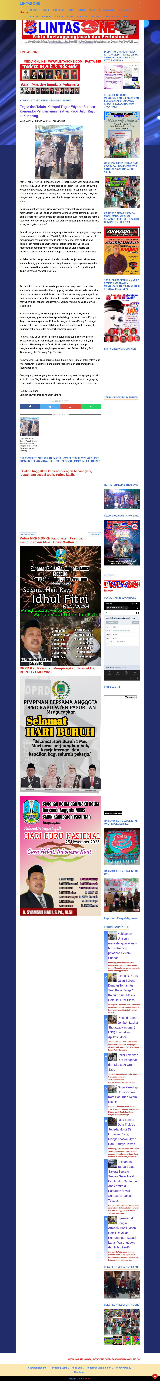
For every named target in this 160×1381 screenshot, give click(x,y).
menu (125, 16)
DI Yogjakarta (106, 10)
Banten (34, 16)
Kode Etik (77, 1367)
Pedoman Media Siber (99, 1367)
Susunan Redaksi (36, 1367)
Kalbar (59, 16)
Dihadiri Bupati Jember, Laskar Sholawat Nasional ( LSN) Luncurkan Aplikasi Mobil (123, 1027)
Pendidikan (112, 16)
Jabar (92, 10)
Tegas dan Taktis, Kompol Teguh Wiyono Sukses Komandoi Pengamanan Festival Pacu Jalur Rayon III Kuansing (28, 445)
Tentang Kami (59, 1367)
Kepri (70, 16)
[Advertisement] (122, 723)
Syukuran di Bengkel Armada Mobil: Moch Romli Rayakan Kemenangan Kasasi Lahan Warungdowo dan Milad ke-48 (122, 1232)
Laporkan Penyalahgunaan (121, 918)
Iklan (46, 10)
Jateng (81, 10)
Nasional (97, 16)
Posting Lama (94, 534)
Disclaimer (80, 1371)
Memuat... (111, 575)
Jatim (71, 10)
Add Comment (59, 121)
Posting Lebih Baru (28, 534)
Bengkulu (82, 16)
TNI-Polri (58, 10)
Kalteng (46, 16)
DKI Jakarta (125, 10)
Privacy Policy (124, 1367)
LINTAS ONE (30, 3)
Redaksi (34, 10)
